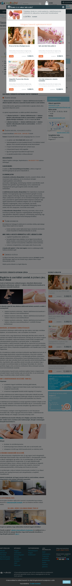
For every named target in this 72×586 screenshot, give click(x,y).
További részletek (35, 583)
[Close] (63, 7)
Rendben (66, 582)
